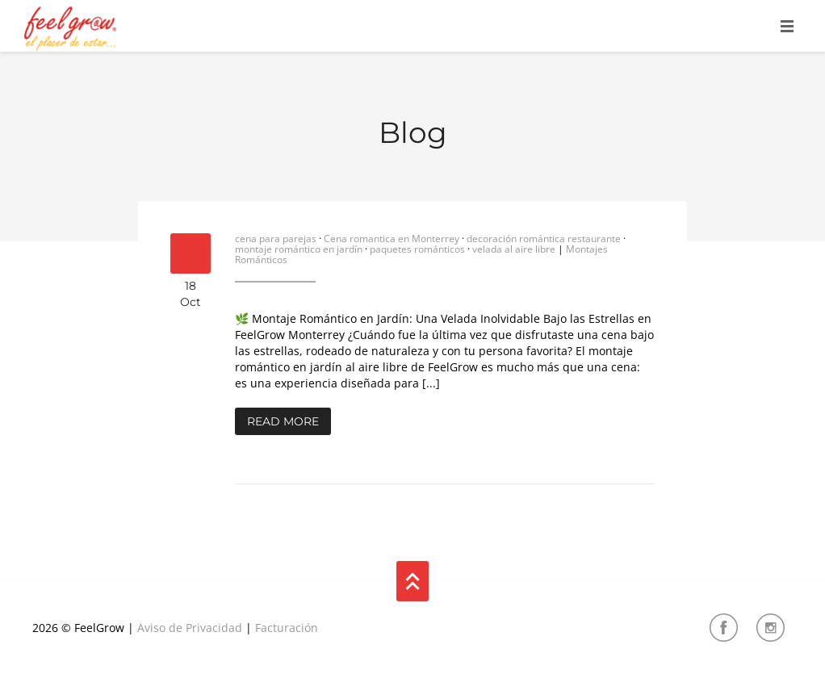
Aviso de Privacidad (189, 627)
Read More (283, 421)
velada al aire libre (513, 249)
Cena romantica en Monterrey (391, 238)
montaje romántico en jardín (298, 249)
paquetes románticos (417, 249)
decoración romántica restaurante (544, 238)
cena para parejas (275, 238)
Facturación (286, 627)
